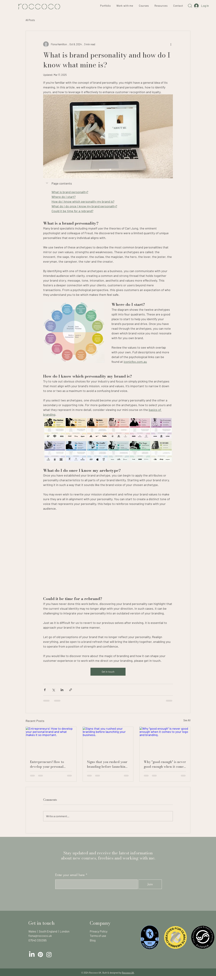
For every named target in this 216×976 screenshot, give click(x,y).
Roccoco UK (128, 972)
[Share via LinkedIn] (62, 689)
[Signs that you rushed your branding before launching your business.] (108, 741)
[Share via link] (70, 689)
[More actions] (171, 44)
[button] (47, 183)
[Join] (150, 884)
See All (186, 720)
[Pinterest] (40, 954)
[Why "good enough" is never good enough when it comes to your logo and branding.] (165, 741)
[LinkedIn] (31, 954)
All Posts (30, 20)
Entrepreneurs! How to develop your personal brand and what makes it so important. (50, 764)
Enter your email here (70, 874)
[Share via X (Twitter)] (53, 689)
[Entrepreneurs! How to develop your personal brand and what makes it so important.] (51, 741)
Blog (93, 940)
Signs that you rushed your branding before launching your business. (107, 764)
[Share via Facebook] (44, 689)
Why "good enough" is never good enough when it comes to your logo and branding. (165, 764)
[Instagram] (49, 954)
